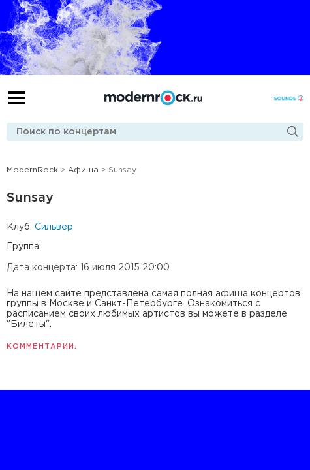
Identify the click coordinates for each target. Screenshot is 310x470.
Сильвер (54, 227)
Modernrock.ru (153, 98)
